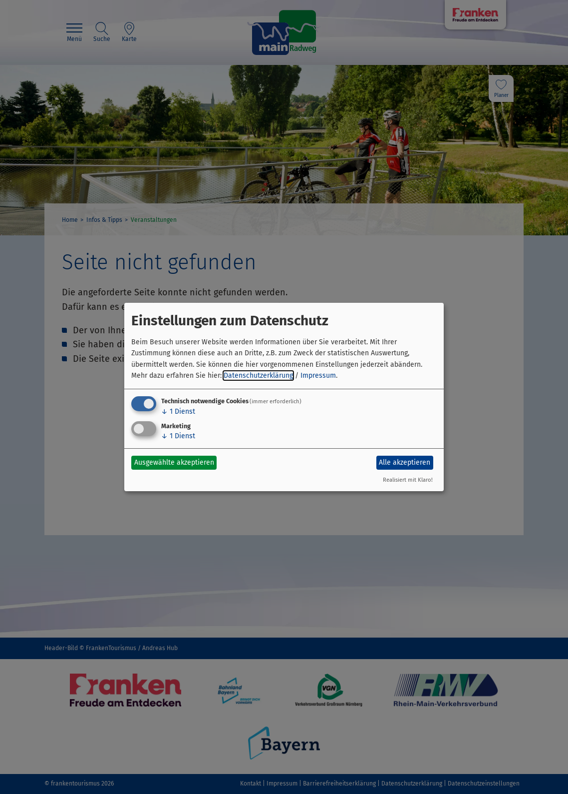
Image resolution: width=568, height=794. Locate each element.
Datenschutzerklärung (258, 375)
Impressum (318, 375)
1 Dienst (178, 411)
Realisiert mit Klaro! (408, 480)
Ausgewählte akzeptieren (174, 462)
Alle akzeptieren (404, 462)
